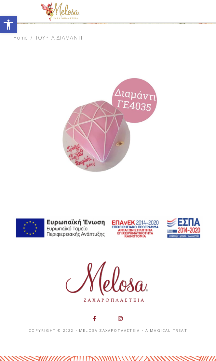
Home (20, 37)
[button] (8, 24)
